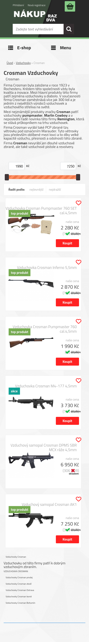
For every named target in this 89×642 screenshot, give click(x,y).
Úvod (10, 63)
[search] (69, 29)
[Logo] (35, 18)
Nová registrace (36, 5)
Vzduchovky (23, 63)
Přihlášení (18, 5)
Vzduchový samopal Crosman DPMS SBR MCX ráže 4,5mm (44, 447)
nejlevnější (37, 189)
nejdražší (55, 189)
